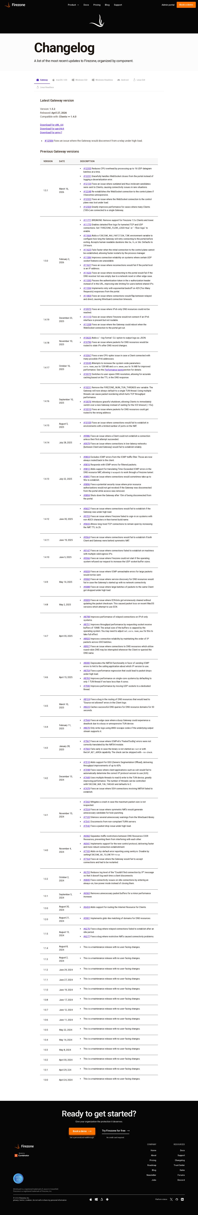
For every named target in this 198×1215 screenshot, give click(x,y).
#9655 (86, 524)
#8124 (86, 699)
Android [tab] (123, 80)
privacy (16, 1200)
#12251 (87, 176)
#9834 (86, 457)
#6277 (86, 936)
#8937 (86, 646)
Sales (182, 1170)
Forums (181, 1175)
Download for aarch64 (52, 128)
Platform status (161, 1199)
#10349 (87, 363)
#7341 (86, 821)
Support (118, 5)
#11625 (87, 250)
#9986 (86, 436)
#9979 (86, 443)
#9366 (86, 558)
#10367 (87, 355)
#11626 (87, 273)
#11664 (87, 235)
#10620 (87, 338)
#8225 (86, 707)
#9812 (86, 469)
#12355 (87, 168)
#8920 (86, 638)
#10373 (87, 374)
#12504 (87, 207)
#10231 (87, 387)
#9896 (86, 484)
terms (22, 1200)
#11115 (87, 317)
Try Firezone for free (115, 1130)
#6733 (86, 872)
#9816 (86, 464)
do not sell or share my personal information (50, 1200)
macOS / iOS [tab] (59, 80)
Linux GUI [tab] (139, 80)
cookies (29, 1200)
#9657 (86, 508)
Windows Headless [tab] (102, 80)
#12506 (49, 140)
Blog (107, 5)
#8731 (86, 624)
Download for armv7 (51, 132)
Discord (181, 1180)
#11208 (87, 324)
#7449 (86, 777)
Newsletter (151, 1175)
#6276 (86, 929)
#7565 (86, 749)
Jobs (154, 1180)
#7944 (86, 720)
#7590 (86, 686)
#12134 (87, 184)
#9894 (86, 495)
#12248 (87, 191)
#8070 (86, 728)
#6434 (86, 907)
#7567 (86, 741)
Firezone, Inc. (24, 1198)
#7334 (86, 809)
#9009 (86, 600)
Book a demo (186, 4)
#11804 (87, 296)
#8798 (86, 617)
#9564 (86, 537)
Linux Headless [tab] (45, 87)
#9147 (86, 550)
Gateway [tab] (42, 80)
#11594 (87, 288)
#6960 (86, 836)
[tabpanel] (99, 591)
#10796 (87, 342)
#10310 (87, 409)
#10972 (87, 309)
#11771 (87, 220)
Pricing (97, 5)
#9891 (86, 476)
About (153, 1155)
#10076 (87, 401)
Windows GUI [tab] (79, 80)
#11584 (87, 257)
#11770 (87, 224)
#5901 (86, 918)
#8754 (86, 670)
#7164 (86, 859)
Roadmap (151, 1165)
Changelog (180, 1160)
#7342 (86, 826)
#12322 (87, 199)
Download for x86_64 (51, 124)
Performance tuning (114, 369)
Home (153, 1150)
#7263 (86, 802)
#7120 (86, 817)
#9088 (86, 587)
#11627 (87, 265)
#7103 (86, 851)
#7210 (86, 762)
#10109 (87, 422)
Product (73, 5)
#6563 (86, 893)
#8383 (86, 663)
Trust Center (179, 1165)
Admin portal (168, 5)
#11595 (87, 280)
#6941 (86, 843)
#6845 (86, 880)
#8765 (86, 678)
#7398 (86, 770)
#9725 (86, 516)
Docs (86, 5)
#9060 (86, 579)
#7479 (86, 788)
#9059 (86, 571)
